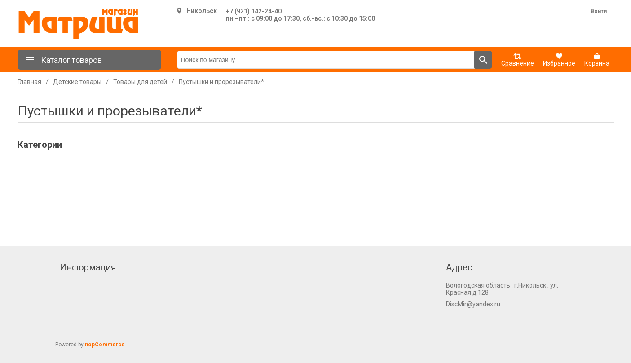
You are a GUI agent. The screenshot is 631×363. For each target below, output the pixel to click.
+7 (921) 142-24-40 (254, 11)
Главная (29, 81)
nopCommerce (105, 344)
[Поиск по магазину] (326, 60)
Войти (599, 11)
